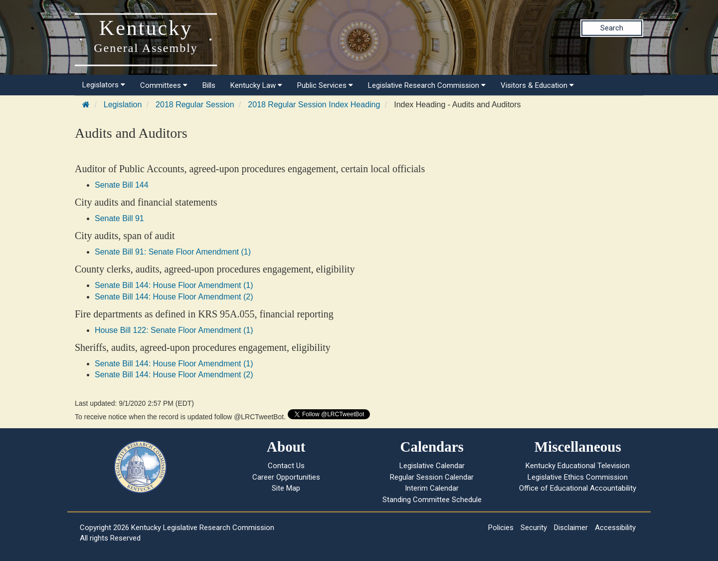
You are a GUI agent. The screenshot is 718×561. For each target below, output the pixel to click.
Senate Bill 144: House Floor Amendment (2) (174, 296)
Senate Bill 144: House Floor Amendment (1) (174, 285)
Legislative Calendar (432, 465)
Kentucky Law (256, 85)
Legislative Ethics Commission (578, 477)
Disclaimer (571, 527)
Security (534, 527)
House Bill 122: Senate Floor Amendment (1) (174, 330)
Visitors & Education (537, 85)
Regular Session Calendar (432, 477)
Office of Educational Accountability (577, 488)
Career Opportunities (286, 477)
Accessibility (615, 527)
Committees (163, 85)
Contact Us (286, 465)
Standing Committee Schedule (432, 499)
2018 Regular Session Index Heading (314, 104)
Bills (208, 85)
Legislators (103, 84)
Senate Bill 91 (119, 218)
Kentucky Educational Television (578, 465)
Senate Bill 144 (122, 185)
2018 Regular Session (195, 104)
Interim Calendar (432, 488)
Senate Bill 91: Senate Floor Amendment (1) (173, 252)
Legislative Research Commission (427, 85)
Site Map (286, 488)
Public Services (325, 85)
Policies (501, 527)
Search (611, 27)
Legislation (123, 104)
